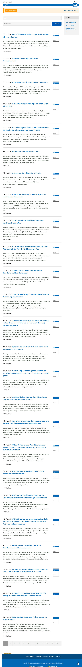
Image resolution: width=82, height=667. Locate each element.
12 (57, 645)
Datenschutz (68, 664)
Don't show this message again (71, 10)
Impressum (52, 664)
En (77, 2)
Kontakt (59, 664)
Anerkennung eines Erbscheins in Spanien (27, 175)
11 (52, 645)
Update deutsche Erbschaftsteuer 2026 (26, 154)
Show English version (11, 10)
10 (47, 645)
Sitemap (76, 664)
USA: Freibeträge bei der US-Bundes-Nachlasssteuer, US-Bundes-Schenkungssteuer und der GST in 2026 (26, 130)
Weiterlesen (7, 51)
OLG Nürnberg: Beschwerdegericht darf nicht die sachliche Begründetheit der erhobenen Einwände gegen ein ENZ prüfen (25, 375)
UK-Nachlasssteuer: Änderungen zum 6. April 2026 (30, 82)
